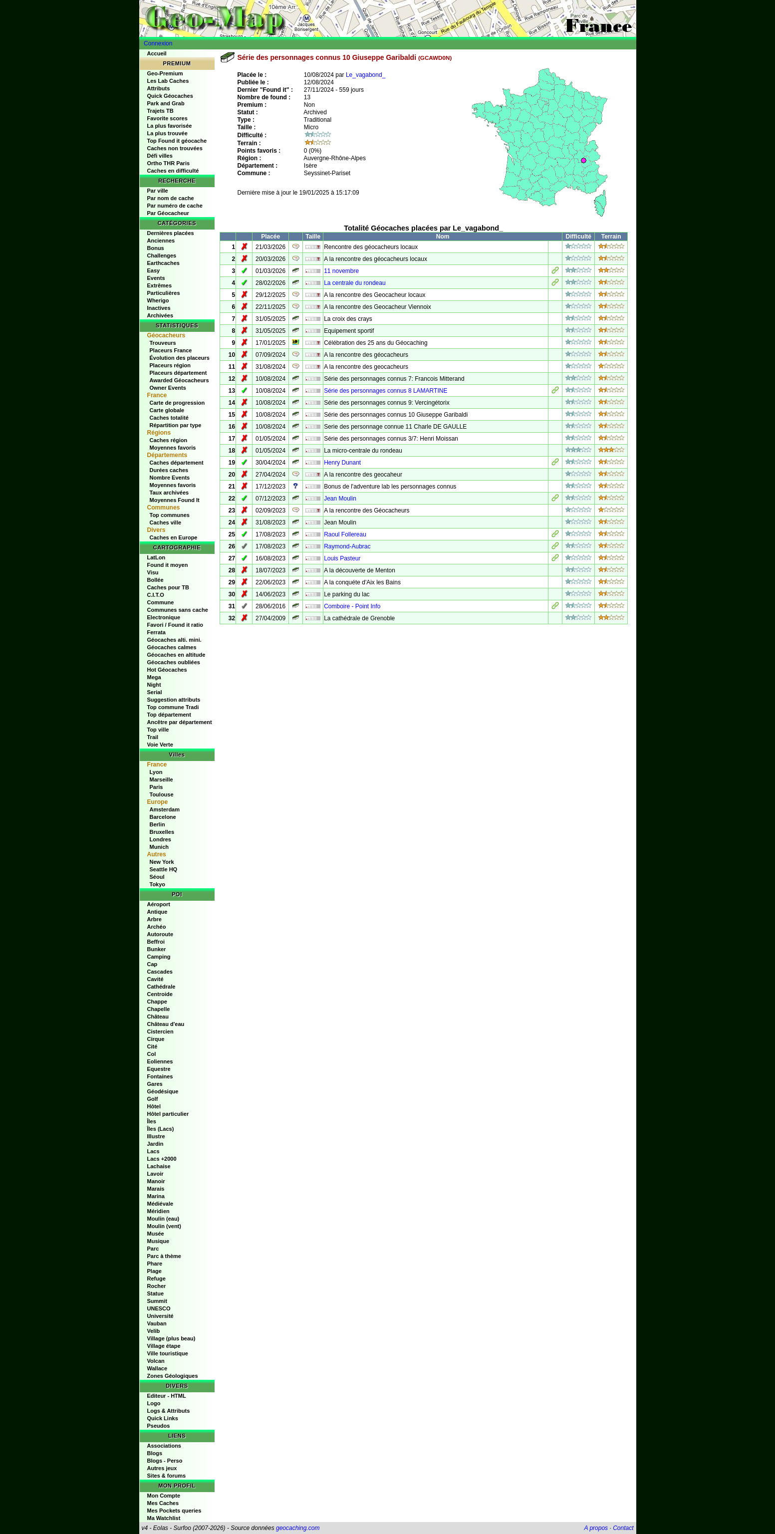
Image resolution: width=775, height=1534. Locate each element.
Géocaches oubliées (173, 662)
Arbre (154, 919)
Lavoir (155, 1174)
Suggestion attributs (174, 700)
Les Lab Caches (168, 81)
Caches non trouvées (175, 148)
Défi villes (160, 156)
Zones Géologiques (172, 1376)
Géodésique (163, 1091)
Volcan (156, 1361)
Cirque (156, 1039)
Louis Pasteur (342, 558)
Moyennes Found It (175, 500)
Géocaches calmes (172, 647)
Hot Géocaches (167, 670)
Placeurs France (171, 350)
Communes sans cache (177, 610)
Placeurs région (170, 365)
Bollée (155, 580)
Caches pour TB (168, 587)
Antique (157, 912)
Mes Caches (163, 1503)
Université (160, 1316)
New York (162, 862)
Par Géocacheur (168, 213)
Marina (156, 1196)
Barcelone (163, 817)
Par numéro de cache (175, 206)
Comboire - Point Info (352, 606)
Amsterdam (165, 809)
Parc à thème (164, 1256)
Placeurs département (178, 373)
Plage (154, 1271)
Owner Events (168, 388)
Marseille (161, 779)
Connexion (158, 43)
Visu (153, 572)
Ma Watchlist (164, 1518)
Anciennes (161, 241)
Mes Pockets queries (174, 1511)
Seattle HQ (164, 869)
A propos (596, 1528)
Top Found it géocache (177, 141)
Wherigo (158, 300)
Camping (159, 957)
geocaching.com (297, 1528)
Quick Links (162, 1418)
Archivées (160, 315)
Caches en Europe (174, 537)
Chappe (157, 1002)
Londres (160, 839)
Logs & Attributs (168, 1411)
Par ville (157, 191)
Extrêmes (159, 285)
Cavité (155, 979)
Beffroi (156, 942)
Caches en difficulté (173, 171)
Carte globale (167, 410)
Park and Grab (166, 103)
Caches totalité (169, 418)
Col (151, 1054)
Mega (154, 677)
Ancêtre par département (179, 722)
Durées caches (169, 470)
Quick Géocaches (170, 96)
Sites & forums (166, 1476)
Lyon (156, 772)
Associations (164, 1446)
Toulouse (162, 794)
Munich (159, 847)
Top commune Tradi (173, 707)
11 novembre (341, 270)
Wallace (157, 1368)
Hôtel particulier (168, 1114)
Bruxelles (162, 832)
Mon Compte (164, 1496)
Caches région (169, 440)
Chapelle (158, 1009)
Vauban (157, 1323)
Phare (155, 1264)
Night (154, 685)
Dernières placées (170, 233)
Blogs (155, 1453)
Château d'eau (166, 1024)
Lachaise (159, 1166)
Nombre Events (170, 478)
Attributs (158, 88)
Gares (155, 1084)
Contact (623, 1528)
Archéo (156, 927)
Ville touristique (167, 1353)
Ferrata (156, 632)
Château (158, 1017)
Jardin (155, 1144)
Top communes (170, 515)
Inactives (159, 308)
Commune (160, 602)
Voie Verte (160, 745)
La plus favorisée (169, 126)
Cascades (160, 972)
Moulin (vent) (164, 1226)
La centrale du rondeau (354, 282)
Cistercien (160, 1031)
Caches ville (166, 522)
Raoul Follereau (345, 534)
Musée (155, 1234)
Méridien (158, 1211)
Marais (156, 1189)
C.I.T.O (155, 595)
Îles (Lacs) (160, 1129)
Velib (153, 1331)
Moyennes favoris (173, 448)
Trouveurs (163, 343)
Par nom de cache (170, 198)
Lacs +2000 (162, 1159)
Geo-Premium (165, 73)
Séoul (157, 877)
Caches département (177, 463)
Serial (154, 692)
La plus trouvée (167, 133)
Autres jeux (162, 1468)
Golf (152, 1099)
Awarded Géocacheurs (179, 380)
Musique (158, 1241)
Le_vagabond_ (365, 74)
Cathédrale (161, 987)
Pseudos (158, 1426)
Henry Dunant (342, 462)
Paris (156, 787)
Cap (152, 964)
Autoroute (160, 934)
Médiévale (160, 1204)
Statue (155, 1293)
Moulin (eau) (163, 1219)
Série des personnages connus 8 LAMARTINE (385, 390)
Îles (151, 1121)
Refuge (156, 1278)
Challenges (162, 255)
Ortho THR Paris (168, 163)
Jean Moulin (340, 498)
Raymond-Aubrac (347, 546)
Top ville (158, 730)
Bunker (156, 949)
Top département (169, 715)
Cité (152, 1046)
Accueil (157, 53)
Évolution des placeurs (180, 358)
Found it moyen (167, 565)
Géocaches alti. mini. (174, 640)
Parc (153, 1249)
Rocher (156, 1286)
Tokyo (158, 884)
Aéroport (158, 904)
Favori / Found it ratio (175, 625)
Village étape (164, 1346)
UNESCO (159, 1308)
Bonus (155, 248)
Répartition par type (176, 425)
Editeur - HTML (166, 1396)
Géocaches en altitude (176, 655)
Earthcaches (163, 263)
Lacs (153, 1151)
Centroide (160, 994)
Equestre (159, 1069)
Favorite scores (167, 118)
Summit (157, 1301)
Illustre (156, 1136)
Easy (153, 270)
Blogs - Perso (165, 1461)
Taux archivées (169, 493)
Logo (154, 1403)
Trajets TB (160, 111)
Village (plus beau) (171, 1338)
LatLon (156, 557)
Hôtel (154, 1106)
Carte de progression (177, 403)
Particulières (163, 293)
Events (156, 278)
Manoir (156, 1181)
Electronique (164, 617)
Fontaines (160, 1076)
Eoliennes (160, 1061)
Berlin (157, 824)
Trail (153, 737)
